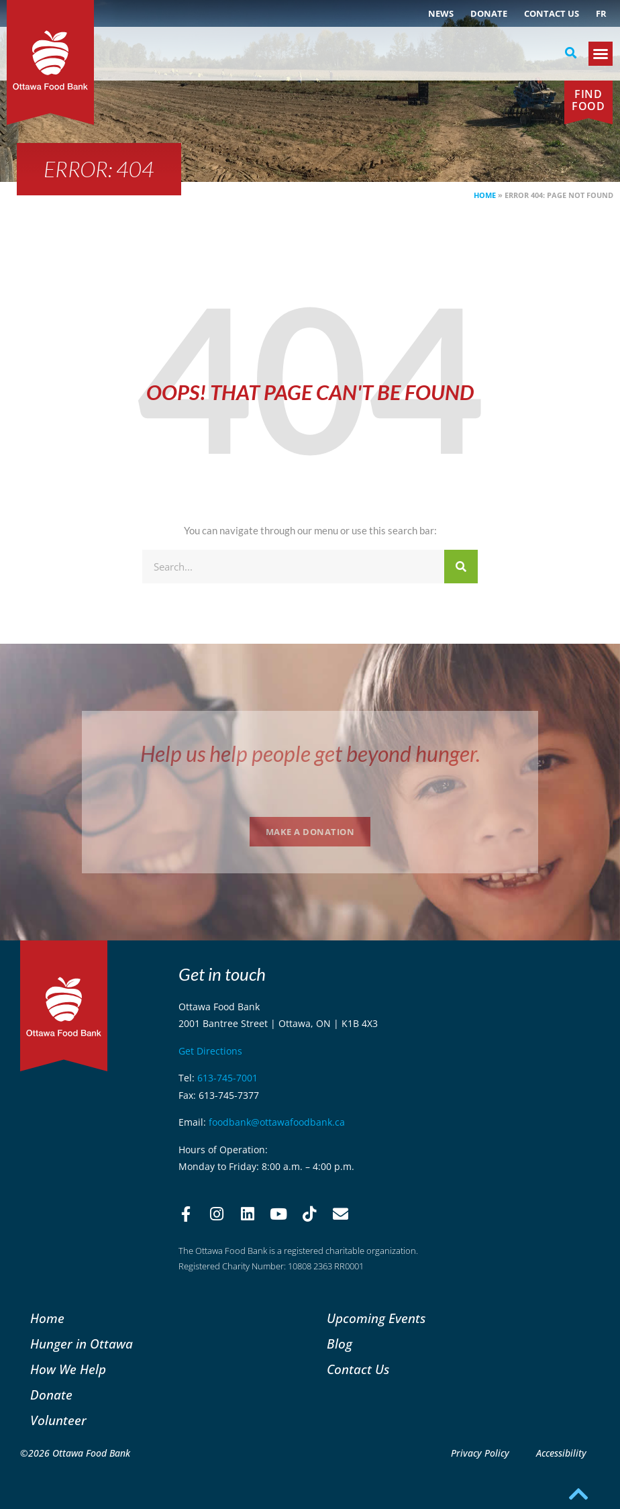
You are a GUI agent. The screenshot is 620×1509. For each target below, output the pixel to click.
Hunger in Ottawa (81, 1343)
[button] (571, 53)
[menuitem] (601, 13)
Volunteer (58, 1420)
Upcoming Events (376, 1318)
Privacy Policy (480, 1453)
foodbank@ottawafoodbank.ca (277, 1122)
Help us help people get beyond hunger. (310, 753)
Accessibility (561, 1453)
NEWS (441, 13)
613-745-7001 (227, 1077)
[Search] (461, 566)
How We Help (68, 1369)
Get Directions (210, 1050)
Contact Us (551, 13)
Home (485, 195)
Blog (339, 1343)
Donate (488, 13)
